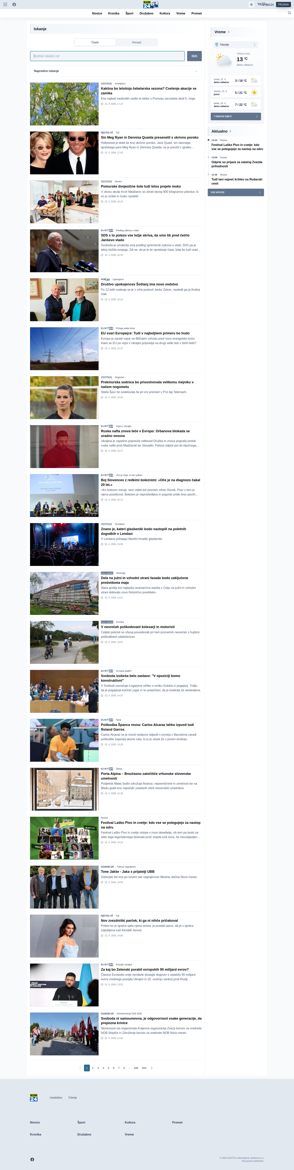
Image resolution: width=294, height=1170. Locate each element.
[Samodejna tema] (251, 5)
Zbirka (119, 769)
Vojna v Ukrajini (123, 426)
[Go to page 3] (98, 1068)
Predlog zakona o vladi (127, 230)
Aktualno (220, 131)
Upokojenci (118, 279)
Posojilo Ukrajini (124, 964)
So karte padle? (124, 671)
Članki (95, 42)
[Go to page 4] (103, 1068)
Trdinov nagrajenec (126, 866)
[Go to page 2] (93, 1068)
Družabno (120, 524)
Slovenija (120, 573)
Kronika (120, 622)
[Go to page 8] (124, 1068)
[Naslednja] (151, 1068)
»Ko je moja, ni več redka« (129, 475)
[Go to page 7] (119, 1068)
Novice (118, 181)
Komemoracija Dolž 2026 (129, 1013)
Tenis (118, 720)
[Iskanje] (107, 56)
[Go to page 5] (108, 1068)
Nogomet (119, 377)
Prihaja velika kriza (125, 328)
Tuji (117, 132)
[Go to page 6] (114, 1068)
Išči (194, 56)
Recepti (136, 42)
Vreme (220, 32)
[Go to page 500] (144, 1068)
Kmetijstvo (120, 83)
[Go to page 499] (136, 1068)
